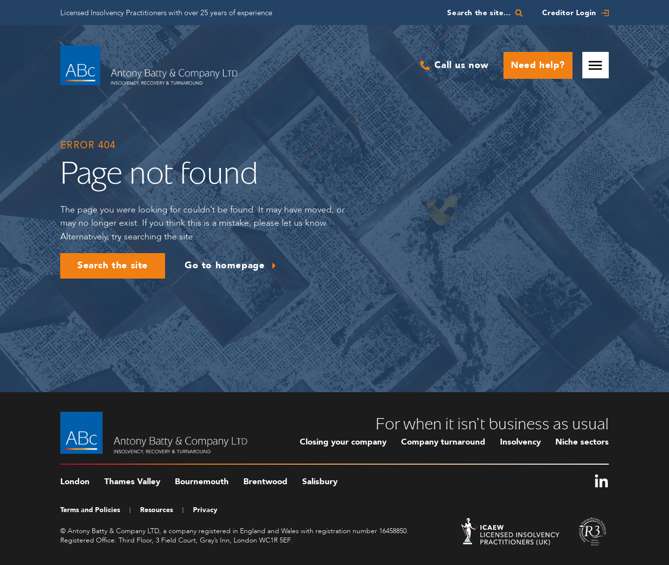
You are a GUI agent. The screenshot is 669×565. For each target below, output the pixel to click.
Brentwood (265, 481)
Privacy (205, 510)
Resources (156, 510)
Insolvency (520, 441)
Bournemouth (202, 481)
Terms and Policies (90, 510)
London (75, 481)
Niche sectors (582, 441)
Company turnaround (443, 441)
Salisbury (319, 481)
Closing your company (343, 441)
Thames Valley (132, 481)
